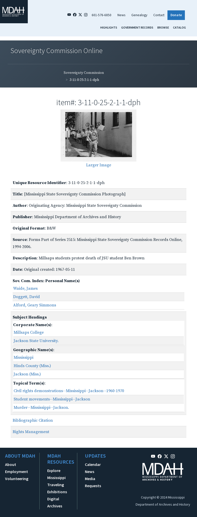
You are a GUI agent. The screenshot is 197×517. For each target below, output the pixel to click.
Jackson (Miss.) (27, 374)
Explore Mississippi (56, 474)
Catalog (179, 27)
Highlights (108, 27)
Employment (16, 471)
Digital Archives (54, 502)
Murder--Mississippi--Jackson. (41, 407)
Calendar (93, 464)
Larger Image (98, 165)
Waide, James (25, 288)
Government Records (137, 27)
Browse (163, 27)
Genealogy (139, 15)
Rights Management (31, 431)
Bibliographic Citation (33, 420)
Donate (176, 15)
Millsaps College (29, 332)
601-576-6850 (101, 15)
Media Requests (93, 482)
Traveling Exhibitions (57, 488)
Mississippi (23, 357)
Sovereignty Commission (84, 73)
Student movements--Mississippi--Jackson (52, 399)
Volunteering (16, 478)
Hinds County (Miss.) (32, 365)
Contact (158, 15)
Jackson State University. (36, 340)
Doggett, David (26, 296)
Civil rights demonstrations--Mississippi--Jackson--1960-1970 (69, 390)
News (121, 15)
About (10, 464)
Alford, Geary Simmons (34, 305)
